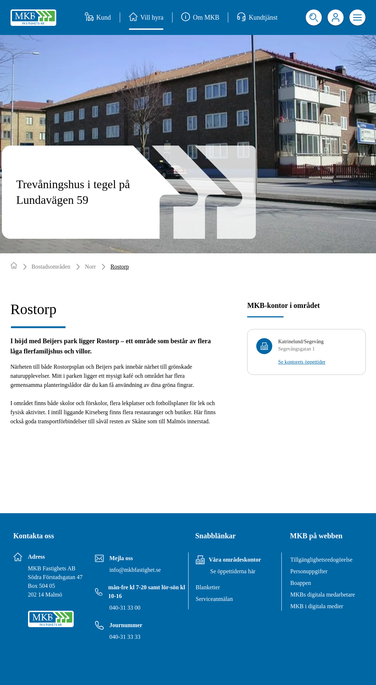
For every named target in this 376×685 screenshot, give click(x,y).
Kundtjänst (257, 17)
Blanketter (208, 587)
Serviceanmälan (214, 599)
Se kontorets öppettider (301, 362)
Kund (98, 17)
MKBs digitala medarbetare (322, 594)
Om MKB (200, 17)
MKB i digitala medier (316, 606)
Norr (90, 267)
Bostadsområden (51, 267)
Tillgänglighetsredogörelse (321, 560)
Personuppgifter (309, 571)
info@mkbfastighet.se (135, 570)
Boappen (300, 583)
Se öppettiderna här (233, 571)
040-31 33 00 (125, 608)
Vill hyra (146, 17)
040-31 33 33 (125, 637)
